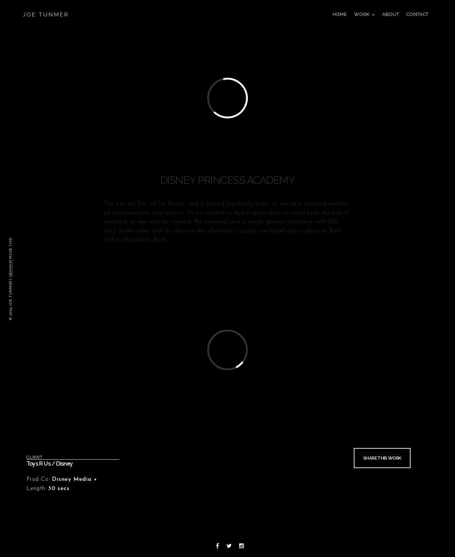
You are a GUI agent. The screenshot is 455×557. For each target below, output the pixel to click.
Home (340, 14)
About (390, 14)
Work (362, 14)
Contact (417, 14)
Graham (10, 268)
